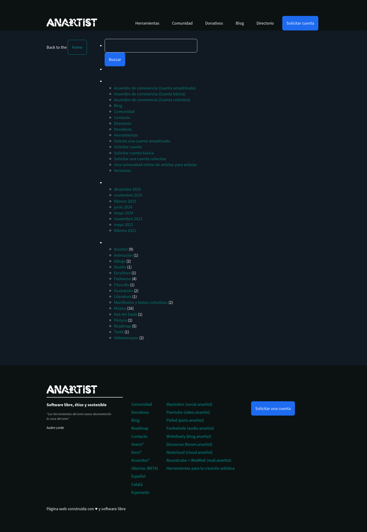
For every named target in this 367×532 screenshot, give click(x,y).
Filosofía (121, 284)
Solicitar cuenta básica (134, 153)
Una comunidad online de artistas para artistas (155, 164)
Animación (123, 255)
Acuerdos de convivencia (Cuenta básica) (150, 94)
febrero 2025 (125, 201)
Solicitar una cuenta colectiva (140, 158)
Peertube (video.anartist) (188, 412)
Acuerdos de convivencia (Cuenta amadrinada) (155, 88)
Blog (240, 23)
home (77, 47)
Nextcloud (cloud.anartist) (189, 452)
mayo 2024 (123, 213)
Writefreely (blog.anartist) (188, 436)
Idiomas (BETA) (144, 468)
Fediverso (122, 278)
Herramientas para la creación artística (200, 468)
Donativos (214, 23)
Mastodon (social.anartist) (189, 404)
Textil (119, 332)
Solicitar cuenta (300, 23)
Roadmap (122, 326)
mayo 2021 (123, 224)
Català (137, 484)
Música (120, 308)
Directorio (265, 23)
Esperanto (140, 492)
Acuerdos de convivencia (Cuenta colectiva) (152, 99)
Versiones (122, 170)
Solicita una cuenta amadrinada (142, 141)
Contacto (122, 117)
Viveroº (137, 444)
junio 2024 (123, 207)
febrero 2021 (125, 230)
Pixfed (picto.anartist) (185, 420)
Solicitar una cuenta (273, 408)
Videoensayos (126, 337)
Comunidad (182, 23)
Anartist (121, 249)
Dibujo (119, 261)
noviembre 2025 (128, 195)
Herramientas (147, 23)
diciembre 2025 (127, 189)
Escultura (122, 272)
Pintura (120, 320)
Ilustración (123, 290)
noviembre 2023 (128, 218)
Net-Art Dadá (125, 314)
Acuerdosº (140, 460)
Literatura (122, 296)
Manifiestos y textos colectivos (141, 302)
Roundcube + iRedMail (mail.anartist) (198, 460)
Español (138, 476)
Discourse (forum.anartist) (189, 444)
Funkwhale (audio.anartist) (190, 428)
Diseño (120, 267)
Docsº (136, 452)
